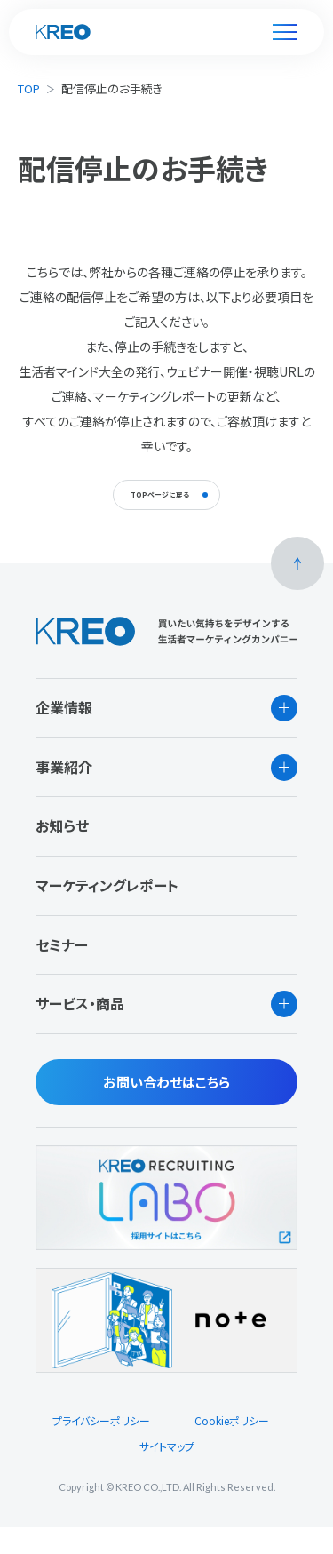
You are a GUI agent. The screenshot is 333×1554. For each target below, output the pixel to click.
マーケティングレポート (107, 911)
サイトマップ (166, 1472)
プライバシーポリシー (101, 1446)
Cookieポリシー (231, 1446)
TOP (29, 88)
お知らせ (62, 853)
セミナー (62, 971)
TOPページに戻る (154, 507)
